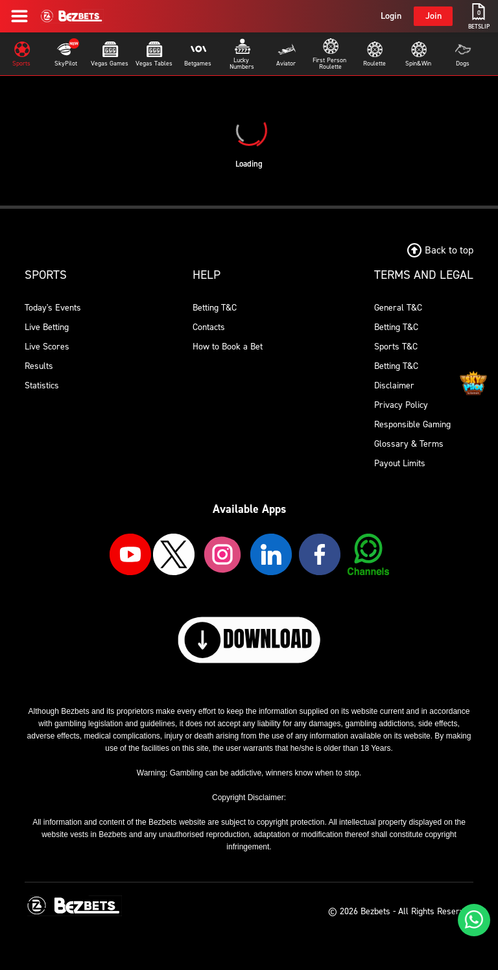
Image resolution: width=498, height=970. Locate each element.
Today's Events (53, 308)
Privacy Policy (401, 405)
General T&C (398, 308)
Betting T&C (215, 308)
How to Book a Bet (228, 346)
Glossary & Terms (409, 444)
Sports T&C (396, 346)
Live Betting (47, 327)
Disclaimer (394, 385)
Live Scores (47, 346)
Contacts (209, 327)
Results (39, 366)
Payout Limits (399, 463)
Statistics (42, 385)
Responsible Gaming (412, 424)
